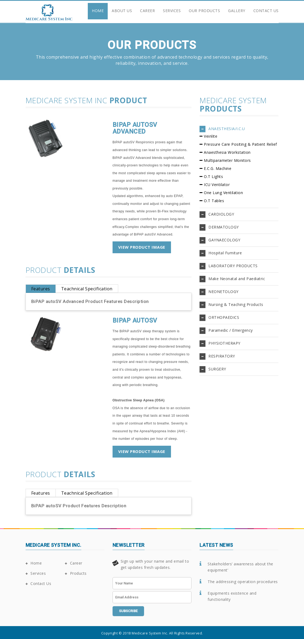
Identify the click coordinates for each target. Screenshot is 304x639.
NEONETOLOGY (223, 291)
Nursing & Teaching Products (235, 304)
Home (98, 10)
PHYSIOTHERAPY (224, 343)
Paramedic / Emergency (230, 330)
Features (40, 289)
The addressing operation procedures (243, 581)
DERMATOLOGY (223, 227)
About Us (122, 10)
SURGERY (217, 369)
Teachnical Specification (87, 289)
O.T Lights (213, 176)
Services (172, 10)
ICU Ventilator (217, 184)
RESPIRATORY (221, 356)
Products (76, 573)
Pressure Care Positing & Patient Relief (240, 144)
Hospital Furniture (225, 252)
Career (147, 10)
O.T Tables (214, 200)
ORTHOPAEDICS (223, 317)
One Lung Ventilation (223, 192)
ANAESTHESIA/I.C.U (226, 128)
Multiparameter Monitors (227, 160)
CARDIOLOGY (221, 214)
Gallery (236, 10)
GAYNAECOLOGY (224, 239)
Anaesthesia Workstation (227, 152)
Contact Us (266, 10)
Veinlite (210, 136)
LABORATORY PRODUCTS (233, 265)
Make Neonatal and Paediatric (236, 278)
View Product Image (141, 247)
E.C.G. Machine (217, 168)
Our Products (204, 10)
